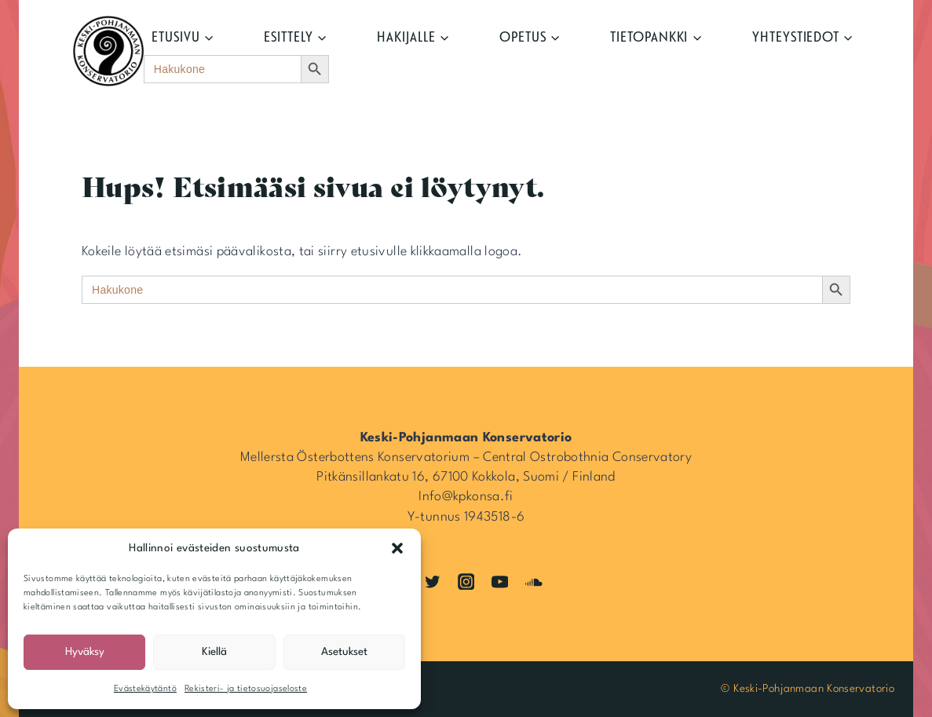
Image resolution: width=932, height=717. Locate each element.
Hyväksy (84, 651)
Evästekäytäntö (145, 689)
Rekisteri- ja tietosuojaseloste (246, 689)
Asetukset (344, 651)
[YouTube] (500, 581)
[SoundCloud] (533, 581)
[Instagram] (466, 581)
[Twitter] (432, 581)
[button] (397, 548)
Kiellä (214, 651)
